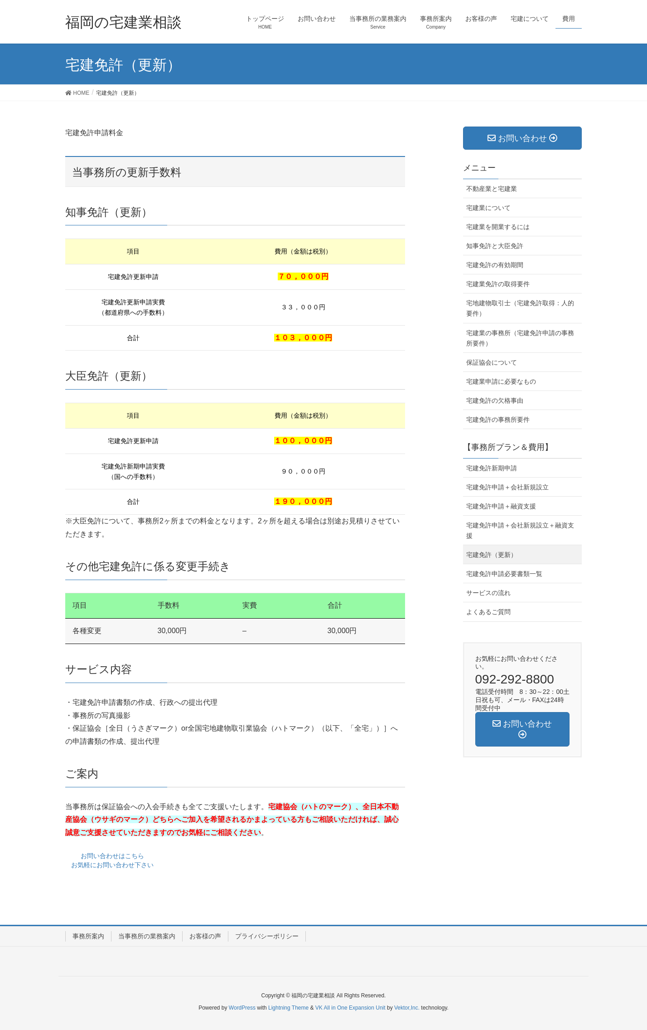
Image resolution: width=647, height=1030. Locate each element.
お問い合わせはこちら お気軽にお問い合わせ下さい (112, 860)
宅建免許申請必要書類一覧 (504, 573)
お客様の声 (205, 936)
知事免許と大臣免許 (494, 245)
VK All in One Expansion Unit (350, 1008)
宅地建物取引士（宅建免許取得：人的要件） (520, 308)
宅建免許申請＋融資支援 (501, 506)
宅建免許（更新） (491, 554)
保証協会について (491, 362)
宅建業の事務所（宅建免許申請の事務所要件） (520, 338)
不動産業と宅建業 (491, 188)
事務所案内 (88, 936)
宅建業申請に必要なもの (501, 381)
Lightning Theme (288, 1008)
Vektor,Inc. (407, 1008)
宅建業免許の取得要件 (498, 284)
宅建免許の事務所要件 (498, 419)
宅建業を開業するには (498, 226)
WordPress (242, 1008)
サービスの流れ (488, 592)
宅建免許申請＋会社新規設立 (507, 487)
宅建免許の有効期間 (494, 264)
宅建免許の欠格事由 (494, 400)
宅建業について (488, 207)
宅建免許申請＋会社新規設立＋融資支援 (520, 530)
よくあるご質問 (488, 611)
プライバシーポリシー (267, 936)
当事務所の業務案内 (146, 936)
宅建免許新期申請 (491, 468)
